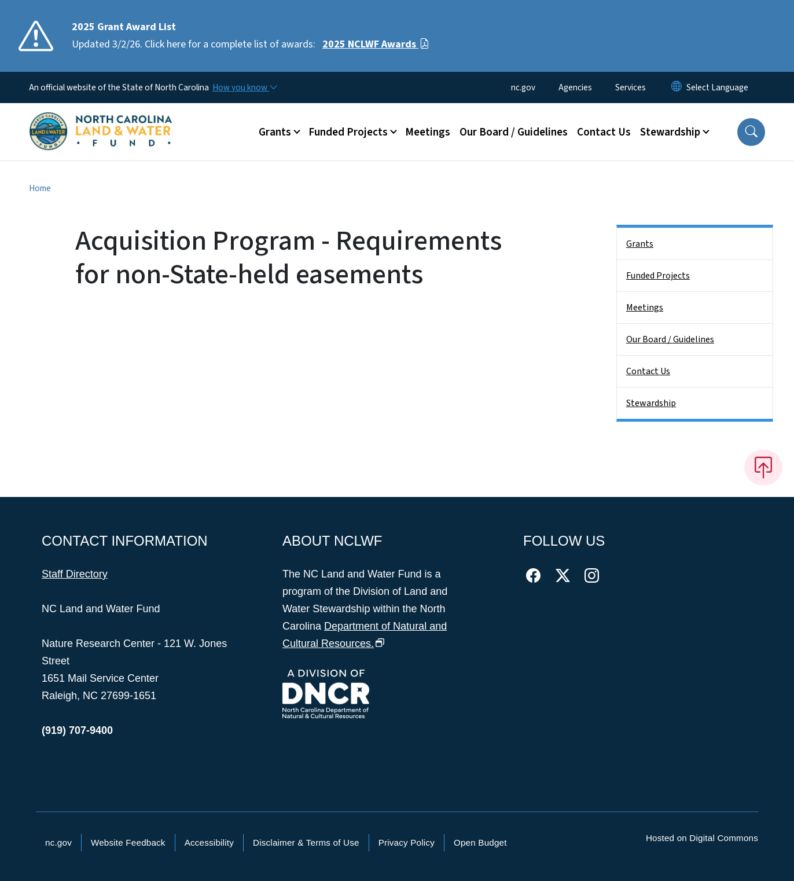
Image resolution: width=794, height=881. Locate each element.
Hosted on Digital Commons (702, 838)
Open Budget (480, 842)
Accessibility (209, 842)
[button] (751, 132)
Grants (639, 243)
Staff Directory (75, 574)
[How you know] (244, 87)
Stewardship (651, 403)
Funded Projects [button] (348, 132)
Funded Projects (658, 275)
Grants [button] (275, 132)
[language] (717, 87)
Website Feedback (128, 842)
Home (40, 188)
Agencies (575, 87)
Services (630, 87)
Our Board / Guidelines (514, 132)
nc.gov (523, 87)
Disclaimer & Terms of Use (306, 842)
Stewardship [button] (670, 132)
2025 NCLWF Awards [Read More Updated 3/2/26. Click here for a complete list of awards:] (375, 44)
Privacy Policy (406, 842)
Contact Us (604, 132)
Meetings (427, 132)
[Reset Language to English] (676, 87)
